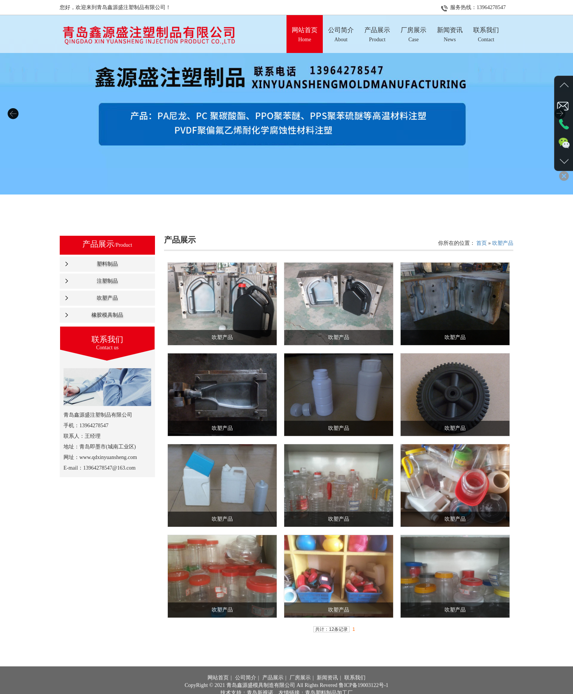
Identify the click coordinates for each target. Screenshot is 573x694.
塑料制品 (107, 264)
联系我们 (354, 689)
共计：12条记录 (331, 629)
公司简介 (245, 689)
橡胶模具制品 (107, 315)
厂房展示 (300, 689)
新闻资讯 (327, 689)
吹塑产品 (107, 298)
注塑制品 (107, 281)
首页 (481, 243)
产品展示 (272, 689)
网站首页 (218, 689)
